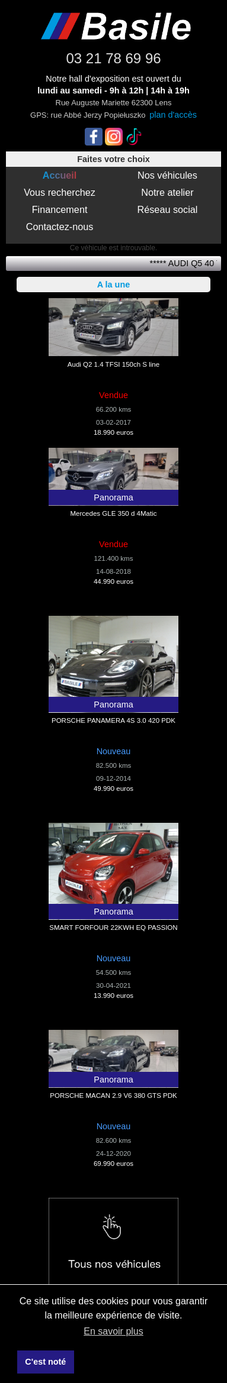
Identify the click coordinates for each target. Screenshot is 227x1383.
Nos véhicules (167, 175)
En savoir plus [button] (113, 1331)
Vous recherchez (59, 192)
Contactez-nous (60, 226)
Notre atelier (167, 192)
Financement (60, 209)
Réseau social (168, 209)
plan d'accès (173, 114)
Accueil (60, 175)
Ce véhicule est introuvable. (113, 248)
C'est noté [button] (45, 1361)
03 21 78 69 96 (113, 58)
